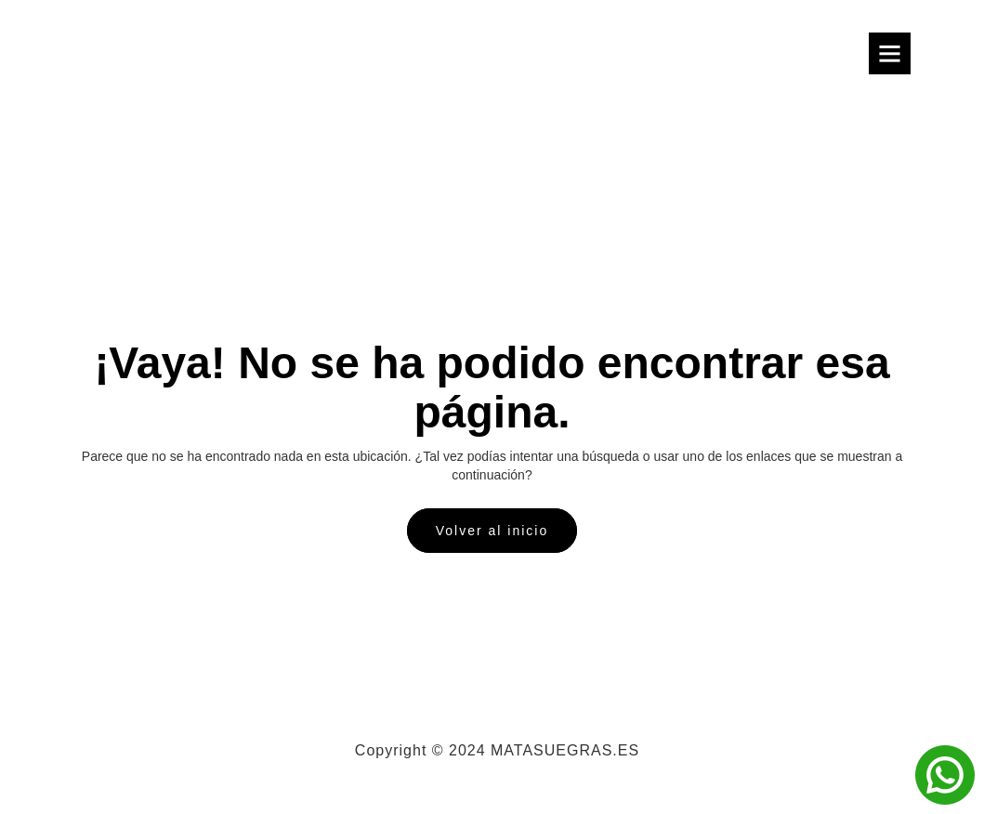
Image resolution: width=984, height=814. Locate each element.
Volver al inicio (492, 530)
